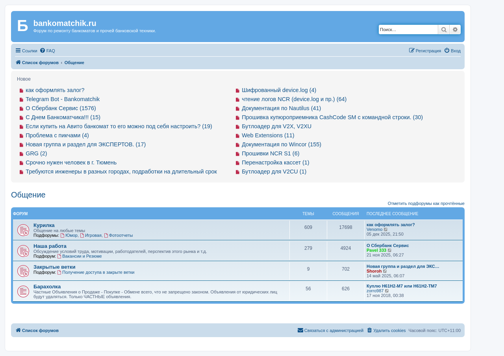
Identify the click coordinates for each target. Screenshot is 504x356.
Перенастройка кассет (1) (275, 162)
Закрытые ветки (54, 267)
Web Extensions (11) (268, 135)
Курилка (44, 225)
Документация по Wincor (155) (281, 144)
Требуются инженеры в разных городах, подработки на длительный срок (121, 171)
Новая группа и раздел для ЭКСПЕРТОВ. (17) (86, 144)
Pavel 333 (376, 250)
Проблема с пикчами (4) (57, 135)
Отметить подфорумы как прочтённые (426, 203)
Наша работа (50, 246)
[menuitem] (47, 50)
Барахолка (47, 287)
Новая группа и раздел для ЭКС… (403, 266)
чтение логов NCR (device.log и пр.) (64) (294, 99)
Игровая (91, 235)
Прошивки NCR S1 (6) (270, 153)
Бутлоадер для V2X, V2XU (276, 126)
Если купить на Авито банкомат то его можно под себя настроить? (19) (119, 126)
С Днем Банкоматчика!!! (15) (63, 117)
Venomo (374, 229)
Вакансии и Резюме (79, 256)
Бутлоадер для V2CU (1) (274, 171)
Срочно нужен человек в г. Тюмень (71, 162)
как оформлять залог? (55, 90)
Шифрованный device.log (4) (279, 90)
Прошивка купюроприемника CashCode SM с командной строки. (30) (332, 117)
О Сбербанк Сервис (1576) (61, 108)
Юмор (69, 235)
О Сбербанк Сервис (388, 245)
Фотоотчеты (118, 235)
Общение (28, 194)
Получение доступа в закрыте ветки (95, 272)
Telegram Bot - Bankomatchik (63, 99)
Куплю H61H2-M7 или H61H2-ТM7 (402, 286)
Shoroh (374, 271)
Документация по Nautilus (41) (281, 108)
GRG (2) (36, 153)
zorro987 (375, 290)
